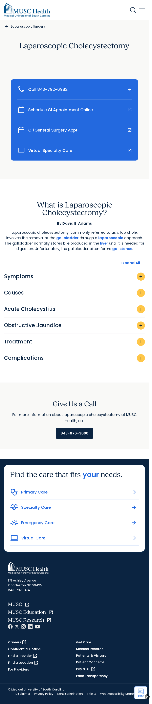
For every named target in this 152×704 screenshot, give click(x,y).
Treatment (74, 342)
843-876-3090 (74, 433)
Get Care (83, 642)
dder (74, 237)
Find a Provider (22, 656)
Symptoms (74, 277)
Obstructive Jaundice (74, 325)
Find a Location (23, 663)
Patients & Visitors (91, 655)
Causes (74, 293)
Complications (74, 358)
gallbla (63, 237)
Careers (17, 642)
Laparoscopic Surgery (28, 26)
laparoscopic (110, 237)
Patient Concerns (90, 662)
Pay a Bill (86, 669)
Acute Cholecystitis (74, 309)
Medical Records (89, 649)
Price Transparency (92, 676)
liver (104, 243)
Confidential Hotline (24, 649)
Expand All (130, 262)
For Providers (18, 669)
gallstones (122, 248)
